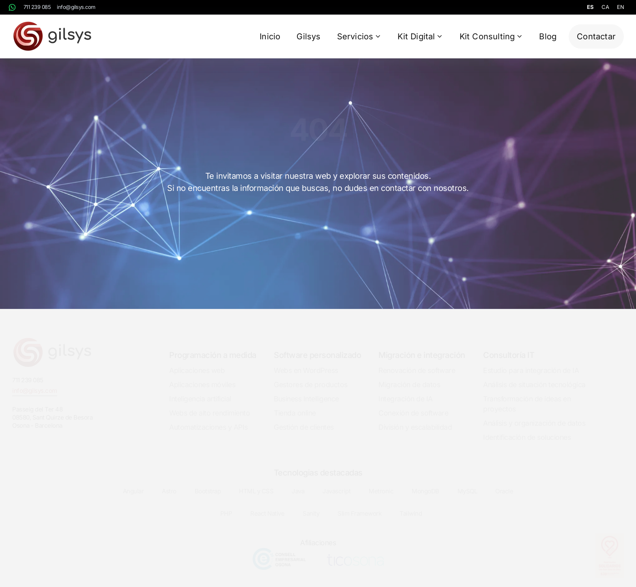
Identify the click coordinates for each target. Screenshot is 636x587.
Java (298, 484)
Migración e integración (421, 348)
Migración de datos (409, 377)
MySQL (467, 484)
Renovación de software (416, 363)
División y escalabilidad (415, 420)
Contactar (596, 36)
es (590, 7)
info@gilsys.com (76, 7)
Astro (169, 484)
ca (605, 7)
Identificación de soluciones (527, 430)
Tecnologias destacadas (318, 465)
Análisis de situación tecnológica (534, 377)
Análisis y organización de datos (534, 415)
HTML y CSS (256, 484)
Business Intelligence (306, 391)
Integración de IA (405, 391)
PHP (226, 506)
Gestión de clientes (304, 420)
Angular (133, 484)
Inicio (270, 36)
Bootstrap (208, 484)
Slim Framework (359, 506)
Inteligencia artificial (200, 391)
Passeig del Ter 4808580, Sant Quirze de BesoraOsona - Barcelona (52, 410)
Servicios (359, 36)
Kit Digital (420, 36)
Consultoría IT (508, 348)
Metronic (381, 484)
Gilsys (308, 36)
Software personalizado (317, 348)
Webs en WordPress (306, 363)
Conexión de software (413, 405)
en (620, 7)
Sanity (311, 506)
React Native (267, 506)
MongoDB (425, 484)
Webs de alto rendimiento (209, 405)
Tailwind (411, 506)
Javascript (336, 484)
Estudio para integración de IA (531, 363)
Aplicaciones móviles (202, 377)
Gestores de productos (311, 377)
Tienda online (295, 405)
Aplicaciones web (197, 363)
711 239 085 (37, 7)
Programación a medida (212, 348)
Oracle (504, 484)
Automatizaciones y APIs (208, 420)
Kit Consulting (491, 36)
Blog (547, 36)
